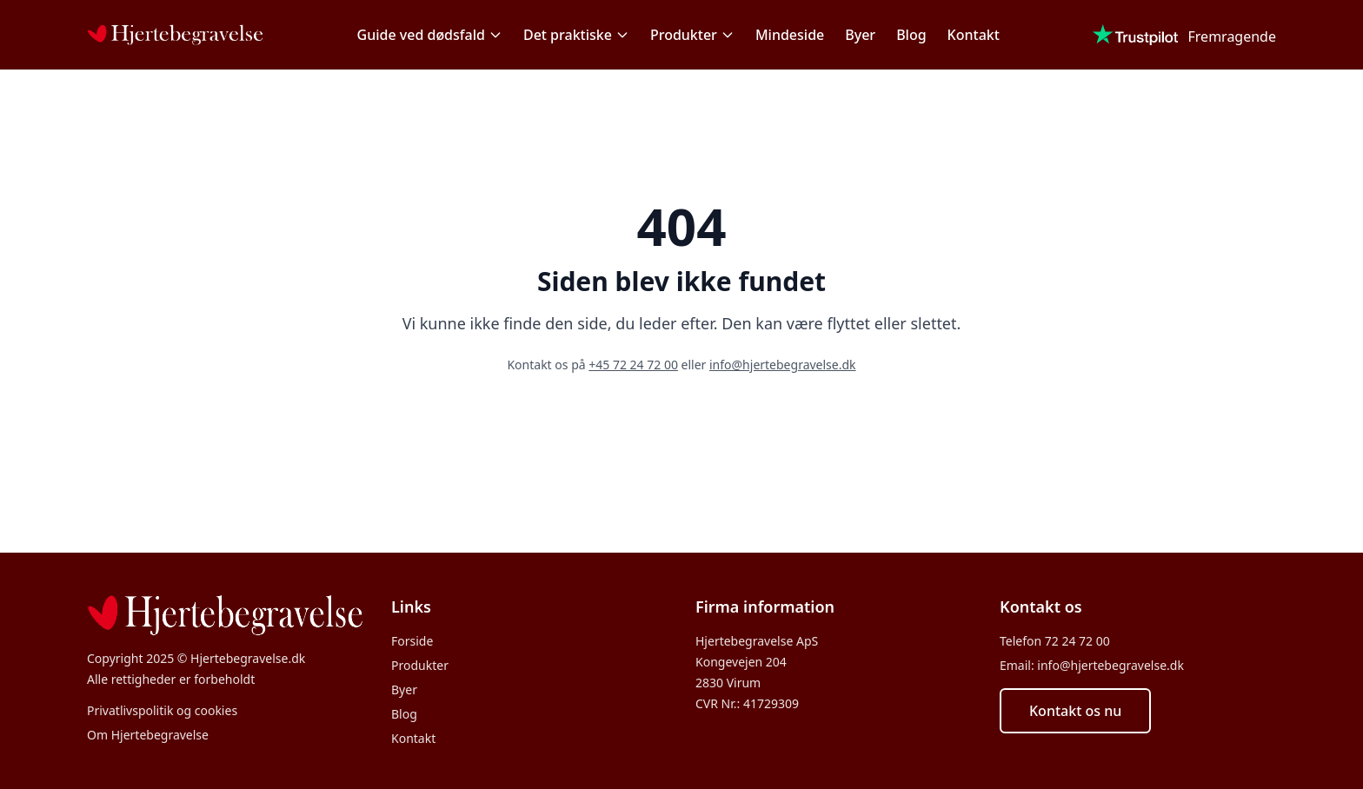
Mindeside (789, 34)
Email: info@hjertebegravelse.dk (1092, 665)
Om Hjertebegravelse (148, 734)
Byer (860, 34)
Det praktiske (576, 34)
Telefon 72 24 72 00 (1055, 641)
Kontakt (973, 34)
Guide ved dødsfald (429, 34)
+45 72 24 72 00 (633, 364)
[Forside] (175, 34)
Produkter (692, 34)
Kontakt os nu (1075, 710)
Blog (911, 34)
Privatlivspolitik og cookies (162, 710)
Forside (412, 641)
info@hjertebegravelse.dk (782, 364)
